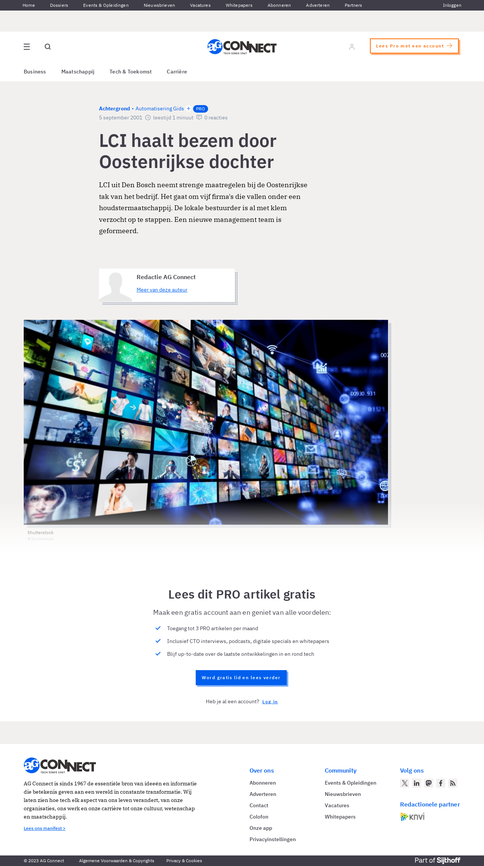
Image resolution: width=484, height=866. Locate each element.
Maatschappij (78, 71)
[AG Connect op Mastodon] (428, 783)
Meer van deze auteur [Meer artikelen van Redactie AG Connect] (162, 289)
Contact (259, 805)
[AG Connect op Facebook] (440, 783)
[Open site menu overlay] (27, 47)
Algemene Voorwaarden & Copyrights (116, 860)
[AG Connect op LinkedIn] (416, 783)
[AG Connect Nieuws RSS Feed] (452, 783)
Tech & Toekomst (131, 71)
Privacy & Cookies (184, 860)
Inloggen (452, 5)
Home (29, 5)
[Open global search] (48, 47)
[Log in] (352, 47)
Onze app (261, 828)
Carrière (177, 71)
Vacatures (200, 5)
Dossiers (59, 5)
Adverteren (318, 5)
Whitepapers (239, 5)
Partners (353, 5)
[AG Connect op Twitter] (404, 783)
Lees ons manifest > (44, 828)
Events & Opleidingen (106, 5)
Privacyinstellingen (273, 839)
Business (35, 71)
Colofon (259, 816)
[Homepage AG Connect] (242, 47)
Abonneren (279, 5)
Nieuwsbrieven (159, 5)
